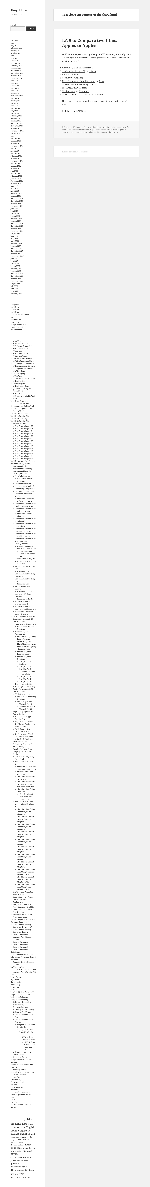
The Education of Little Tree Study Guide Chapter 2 (26, 811)
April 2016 (15, 113)
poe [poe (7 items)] (22, 1160)
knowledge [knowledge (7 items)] (14, 1158)
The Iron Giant (69, 94)
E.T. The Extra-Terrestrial (91, 94)
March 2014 (15, 138)
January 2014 (16, 141)
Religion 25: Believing (19, 999)
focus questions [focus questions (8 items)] (16, 1137)
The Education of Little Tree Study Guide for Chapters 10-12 (26, 872)
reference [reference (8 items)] (23, 1164)
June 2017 (14, 106)
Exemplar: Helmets (25, 599)
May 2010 (14, 188)
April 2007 (15, 263)
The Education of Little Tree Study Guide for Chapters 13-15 (26, 879)
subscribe (14, 1090)
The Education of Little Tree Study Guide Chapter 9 (26, 864)
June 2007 (14, 258)
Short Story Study (18, 1082)
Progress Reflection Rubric (21, 994)
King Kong (78, 77)
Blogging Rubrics (19, 1070)
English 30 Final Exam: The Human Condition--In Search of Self (25, 724)
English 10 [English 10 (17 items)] (25, 1130)
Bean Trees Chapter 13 (24, 453)
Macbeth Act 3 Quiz (27, 709)
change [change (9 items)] (30, 1124)
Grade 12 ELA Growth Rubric (24, 1072)
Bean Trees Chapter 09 (24, 443)
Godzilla (66, 77)
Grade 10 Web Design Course (22, 954)
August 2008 (15, 233)
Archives (14, 398)
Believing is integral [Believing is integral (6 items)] (20, 1120)
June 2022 (14, 43)
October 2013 (16, 143)
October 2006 (16, 278)
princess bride (107, 132)
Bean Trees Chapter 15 (24, 458)
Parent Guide (16, 320)
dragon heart (95, 129)
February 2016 (16, 116)
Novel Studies (16, 982)
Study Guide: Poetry (18, 1087)
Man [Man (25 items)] (29, 1157)
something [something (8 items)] (20, 1170)
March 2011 (15, 173)
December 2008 (17, 223)
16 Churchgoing (19, 373)
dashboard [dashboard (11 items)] (21, 1127)
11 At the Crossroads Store (23, 361)
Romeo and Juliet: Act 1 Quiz (22, 1065)
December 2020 (17, 71)
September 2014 (17, 131)
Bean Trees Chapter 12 (24, 451)
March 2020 (15, 88)
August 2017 (15, 103)
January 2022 (16, 51)
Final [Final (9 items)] (33, 1134)
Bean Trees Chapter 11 (24, 448)
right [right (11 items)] (23, 1166)
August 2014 (15, 133)
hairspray (83, 132)
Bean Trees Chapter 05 (24, 433)
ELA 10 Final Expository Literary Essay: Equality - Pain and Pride (26, 646)
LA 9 (12, 317)
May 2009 (14, 211)
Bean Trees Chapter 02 (24, 426)
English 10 (15, 307)
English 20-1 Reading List (20, 418)
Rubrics (14, 1067)
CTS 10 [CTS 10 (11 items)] (13, 1127)
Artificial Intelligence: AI (73, 71)
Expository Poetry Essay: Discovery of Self (27, 553)
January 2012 (16, 166)
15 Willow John (19, 371)
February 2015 (16, 118)
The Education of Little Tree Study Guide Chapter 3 (26, 819)
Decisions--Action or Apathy (24, 616)
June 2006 (14, 288)
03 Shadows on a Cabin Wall (24, 396)
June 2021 (14, 56)
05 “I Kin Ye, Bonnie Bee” (22, 346)
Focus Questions (21, 544)
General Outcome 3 (20, 944)
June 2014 (14, 136)
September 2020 (17, 78)
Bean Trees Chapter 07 (24, 438)
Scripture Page (16, 1080)
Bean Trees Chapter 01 (20, 401)
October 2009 (16, 203)
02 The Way (17, 393)
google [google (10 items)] (29, 1137)
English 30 (15, 312)
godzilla (123, 129)
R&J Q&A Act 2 (25, 669)
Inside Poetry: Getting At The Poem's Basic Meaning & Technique (25, 561)
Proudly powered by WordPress (75, 152)
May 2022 (14, 46)
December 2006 (17, 273)
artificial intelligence (111, 127)
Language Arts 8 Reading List (24, 972)
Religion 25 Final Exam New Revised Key (27, 1032)
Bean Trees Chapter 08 (24, 441)
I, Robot (92, 71)
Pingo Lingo (19, 10)
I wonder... (15, 1102)
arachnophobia (96, 127)
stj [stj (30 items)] (26, 1169)
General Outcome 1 (20, 934)
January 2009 (16, 221)
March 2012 (15, 163)
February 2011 (16, 176)
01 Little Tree (16, 341)
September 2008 (17, 231)
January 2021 (16, 68)
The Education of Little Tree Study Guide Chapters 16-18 (26, 887)
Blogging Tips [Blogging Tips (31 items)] (19, 1123)
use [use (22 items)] (12, 1173)
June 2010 (14, 186)
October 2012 (16, 158)
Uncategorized (16, 330)
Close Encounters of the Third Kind (78, 81)
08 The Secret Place (20, 353)
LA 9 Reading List (17, 967)
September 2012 (17, 161)
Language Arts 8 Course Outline (23, 969)
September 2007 (17, 256)
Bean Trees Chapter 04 (24, 431)
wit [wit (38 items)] (21, 1174)
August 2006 (15, 283)
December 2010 (17, 181)
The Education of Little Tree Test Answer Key (26, 796)
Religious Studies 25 (18, 325)
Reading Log (18, 902)
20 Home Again (19, 383)
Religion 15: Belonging (19, 997)
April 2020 (15, 86)
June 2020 (14, 81)
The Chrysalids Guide (23, 684)
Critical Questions (20, 474)
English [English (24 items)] (30, 1127)
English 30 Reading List (20, 421)
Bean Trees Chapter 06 (24, 436)
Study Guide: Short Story (22, 904)
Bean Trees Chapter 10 (24, 446)
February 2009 (16, 218)
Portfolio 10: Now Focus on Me (22, 992)
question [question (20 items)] (15, 1163)
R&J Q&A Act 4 (25, 679)
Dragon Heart (89, 84)
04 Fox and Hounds (20, 343)
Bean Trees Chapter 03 (24, 428)
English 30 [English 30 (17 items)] (25, 1133)
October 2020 (16, 76)
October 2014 (16, 128)
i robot (90, 132)
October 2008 (16, 228)
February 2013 (16, 156)
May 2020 (14, 83)
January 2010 (16, 196)
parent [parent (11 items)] (13, 1160)
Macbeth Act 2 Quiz (27, 706)
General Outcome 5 (20, 949)
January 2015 (16, 121)
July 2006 (14, 286)
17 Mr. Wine (17, 376)
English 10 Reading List (20, 416)
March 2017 (15, 108)
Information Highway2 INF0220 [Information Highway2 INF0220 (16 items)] (21, 1152)
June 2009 (14, 208)
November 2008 (17, 226)
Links (13, 974)
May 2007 (14, 261)
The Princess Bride (71, 84)
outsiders (97, 132)
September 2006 (17, 281)
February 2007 (16, 268)
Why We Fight (68, 67)
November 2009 (17, 201)
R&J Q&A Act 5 (25, 681)
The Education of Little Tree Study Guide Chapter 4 (26, 826)
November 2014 (17, 126)
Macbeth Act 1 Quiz (27, 704)
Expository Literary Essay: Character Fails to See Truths (25, 493)
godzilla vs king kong (70, 132)
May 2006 (14, 291)
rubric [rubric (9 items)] (28, 1166)
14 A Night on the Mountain (23, 368)
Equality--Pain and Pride (22, 749)
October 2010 (16, 183)
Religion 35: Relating (19, 1057)
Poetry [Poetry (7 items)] (26, 1160)
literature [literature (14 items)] (22, 1157)
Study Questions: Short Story (24, 907)
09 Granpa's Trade (20, 356)
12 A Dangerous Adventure (23, 363)
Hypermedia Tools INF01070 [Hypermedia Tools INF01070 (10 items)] (21, 1145)
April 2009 (15, 213)
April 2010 (15, 191)
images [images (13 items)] (32, 1148)
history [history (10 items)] (20, 1142)
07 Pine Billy (17, 351)
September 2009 (17, 206)
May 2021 (14, 58)
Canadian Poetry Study (20, 403)
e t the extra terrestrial (110, 129)
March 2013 (15, 153)
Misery (83, 87)
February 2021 (16, 66)
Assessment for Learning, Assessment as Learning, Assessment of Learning (23, 468)
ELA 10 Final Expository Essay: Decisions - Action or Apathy (26, 639)
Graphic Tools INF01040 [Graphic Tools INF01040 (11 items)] (20, 1139)
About (13, 1100)
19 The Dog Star (19, 381)
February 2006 (16, 293)
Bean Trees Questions (21, 423)
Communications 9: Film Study (23, 406)
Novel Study (15, 984)
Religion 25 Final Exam (22, 1012)
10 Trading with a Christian (23, 358)
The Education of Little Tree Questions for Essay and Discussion (26, 784)
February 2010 (16, 193)
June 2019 (14, 91)
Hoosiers (66, 74)
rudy (116, 132)
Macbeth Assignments (23, 694)
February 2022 (16, 48)
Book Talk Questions (23, 476)
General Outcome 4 (20, 947)
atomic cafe (124, 127)
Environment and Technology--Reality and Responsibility (22, 744)
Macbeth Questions (24, 701)
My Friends (15, 979)
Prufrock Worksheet (25, 739)
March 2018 (15, 98)
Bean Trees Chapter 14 (24, 456)
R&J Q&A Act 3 (25, 676)
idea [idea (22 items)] (19, 1147)
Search (13, 25)
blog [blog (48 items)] (30, 1119)
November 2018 (17, 96)
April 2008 (15, 241)
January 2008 (16, 246)
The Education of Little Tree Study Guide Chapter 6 (26, 841)
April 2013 (15, 151)
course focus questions (95, 57)
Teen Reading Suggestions (21, 1092)
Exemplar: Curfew (24, 591)
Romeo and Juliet (17, 327)
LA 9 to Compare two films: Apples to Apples (89, 42)
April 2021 (15, 61)
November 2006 (17, 276)
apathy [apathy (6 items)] (12, 1120)
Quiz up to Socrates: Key (24, 1009)
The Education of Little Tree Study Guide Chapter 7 (26, 849)
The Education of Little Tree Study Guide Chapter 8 (26, 856)
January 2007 (16, 271)
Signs (101, 81)
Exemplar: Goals (23, 571)
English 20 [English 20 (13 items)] (15, 1134)
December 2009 (17, 198)
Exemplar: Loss (23, 584)
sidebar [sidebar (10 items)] (13, 1170)
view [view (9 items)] (17, 1174)
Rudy (76, 74)
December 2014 (17, 123)
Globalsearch (16, 952)
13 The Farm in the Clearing (24, 366)
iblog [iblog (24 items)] (13, 1147)
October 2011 (16, 168)
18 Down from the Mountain (24, 378)
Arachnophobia (69, 87)
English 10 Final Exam (19, 413)
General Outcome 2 (20, 942)
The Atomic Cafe (86, 67)
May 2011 (14, 171)
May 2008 (14, 238)
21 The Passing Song (21, 386)
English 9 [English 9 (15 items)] (15, 1130)
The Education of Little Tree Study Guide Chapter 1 (25, 804)
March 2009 (15, 216)
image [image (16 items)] (25, 1148)
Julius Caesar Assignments (25, 624)
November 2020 (17, 73)
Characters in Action (23, 484)
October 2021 (16, 53)
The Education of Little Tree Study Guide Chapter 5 (26, 834)
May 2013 (14, 148)
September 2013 (17, 146)
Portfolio (14, 989)
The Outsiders (68, 91)
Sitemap (14, 1085)
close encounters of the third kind (75, 129)
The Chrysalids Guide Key (25, 686)
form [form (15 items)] (23, 1137)
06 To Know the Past (21, 348)
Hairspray (84, 91)
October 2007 (16, 253)
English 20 (15, 310)
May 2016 (14, 111)
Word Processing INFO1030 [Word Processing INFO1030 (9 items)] (20, 1177)
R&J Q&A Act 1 (25, 666)
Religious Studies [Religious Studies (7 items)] (16, 1166)
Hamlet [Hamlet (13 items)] (14, 1142)
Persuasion (15, 987)
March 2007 (15, 266)
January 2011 (16, 178)
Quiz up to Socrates (20, 1007)
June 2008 (14, 236)
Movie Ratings (16, 977)
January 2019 (16, 93)
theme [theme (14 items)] (31, 1170)
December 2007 (17, 248)
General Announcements (20, 315)
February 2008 (16, 243)
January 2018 (16, 101)
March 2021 (15, 63)
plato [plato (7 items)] (18, 1160)
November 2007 (17, 251)
